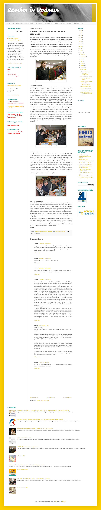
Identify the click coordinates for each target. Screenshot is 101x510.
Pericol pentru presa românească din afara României (86, 160)
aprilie (82, 63)
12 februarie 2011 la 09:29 (45, 268)
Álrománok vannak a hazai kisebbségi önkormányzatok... (86, 83)
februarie (83, 67)
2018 (80, 37)
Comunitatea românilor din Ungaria (22, 23)
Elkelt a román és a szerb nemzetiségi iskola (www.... (86, 78)
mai (82, 61)
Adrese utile (39, 23)
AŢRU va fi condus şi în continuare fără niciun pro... (86, 94)
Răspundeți (36, 253)
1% (82, 23)
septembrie (83, 56)
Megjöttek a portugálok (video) (86, 177)
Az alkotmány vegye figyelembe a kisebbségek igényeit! (85, 156)
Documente (48, 23)
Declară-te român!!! (21, 456)
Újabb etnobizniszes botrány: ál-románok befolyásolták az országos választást (85, 166)
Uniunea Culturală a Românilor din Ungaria (15, 39)
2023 (80, 33)
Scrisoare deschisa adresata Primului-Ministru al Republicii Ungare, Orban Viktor (27, 465)
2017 (80, 39)
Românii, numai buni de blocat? (24, 437)
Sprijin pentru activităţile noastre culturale (67, 23)
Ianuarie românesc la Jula (22, 469)
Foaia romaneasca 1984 (85, 86)
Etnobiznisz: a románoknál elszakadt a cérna (85, 170)
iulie (82, 59)
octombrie (83, 54)
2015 (80, 44)
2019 (80, 35)
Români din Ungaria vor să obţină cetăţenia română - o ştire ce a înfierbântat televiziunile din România (40, 419)
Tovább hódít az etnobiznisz (85, 162)
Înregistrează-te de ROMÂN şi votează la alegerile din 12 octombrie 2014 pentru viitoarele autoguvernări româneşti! (43, 410)
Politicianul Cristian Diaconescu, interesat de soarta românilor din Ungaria (33, 478)
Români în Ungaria (33, 10)
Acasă (8, 23)
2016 (80, 41)
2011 (80, 52)
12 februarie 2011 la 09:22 (45, 258)
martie (82, 65)
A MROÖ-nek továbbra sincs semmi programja (86, 89)
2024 (80, 30)
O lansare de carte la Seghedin (86, 175)
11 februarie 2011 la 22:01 (45, 243)
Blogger (64, 501)
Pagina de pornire (51, 397)
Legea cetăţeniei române (13, 125)
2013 (80, 48)
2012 (80, 50)
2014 (80, 46)
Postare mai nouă (34, 397)
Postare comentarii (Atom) (43, 400)
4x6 (56, 501)
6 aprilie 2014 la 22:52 (44, 362)
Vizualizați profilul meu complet (14, 63)
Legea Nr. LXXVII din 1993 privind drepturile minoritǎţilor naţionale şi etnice (15, 116)
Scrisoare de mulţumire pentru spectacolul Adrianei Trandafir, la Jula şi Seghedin (35, 428)
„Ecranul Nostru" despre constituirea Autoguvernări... (85, 73)
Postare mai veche (67, 397)
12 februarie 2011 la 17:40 (45, 279)
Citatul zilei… (83, 69)
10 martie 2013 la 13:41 (43, 325)
